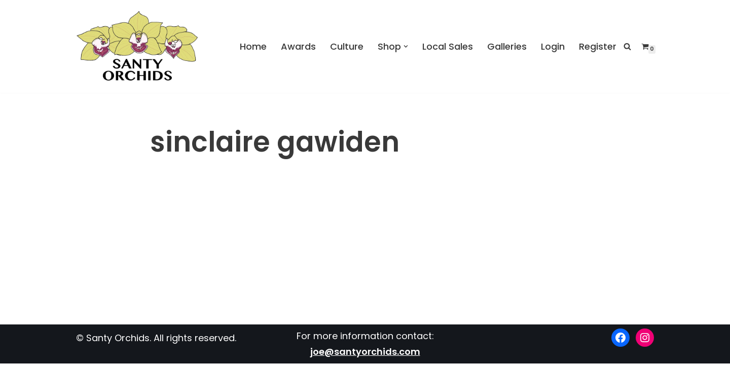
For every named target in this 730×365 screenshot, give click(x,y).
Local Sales (447, 46)
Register (597, 46)
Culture (346, 46)
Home (253, 46)
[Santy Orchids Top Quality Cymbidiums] (137, 46)
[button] (406, 46)
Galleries (507, 46)
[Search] (627, 46)
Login (553, 46)
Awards (298, 46)
